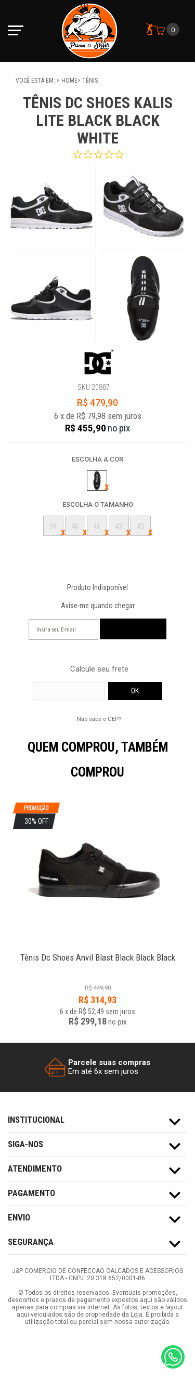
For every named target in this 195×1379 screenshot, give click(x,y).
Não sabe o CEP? (99, 719)
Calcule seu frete (99, 669)
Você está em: (36, 80)
